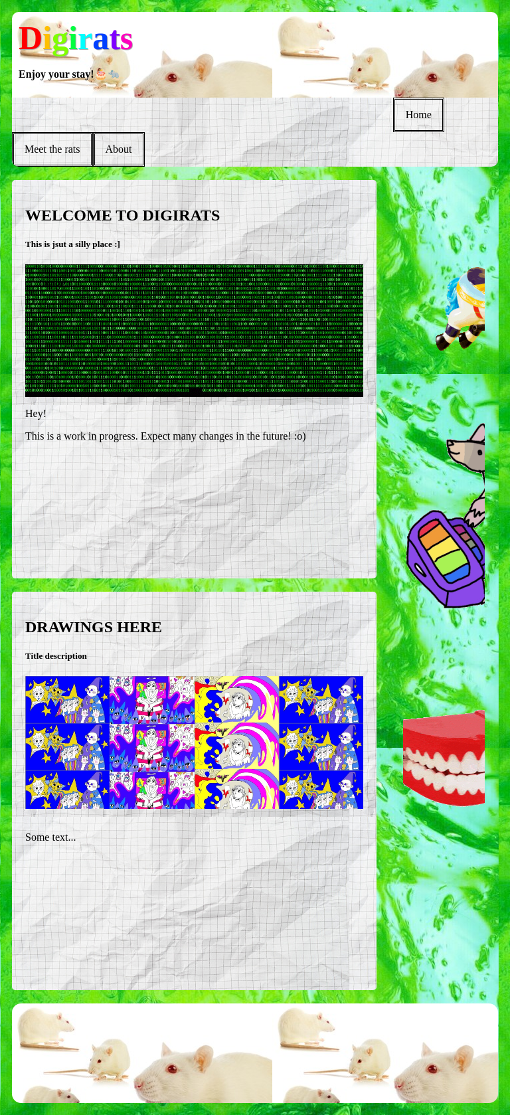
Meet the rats (52, 149)
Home (419, 114)
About (119, 149)
